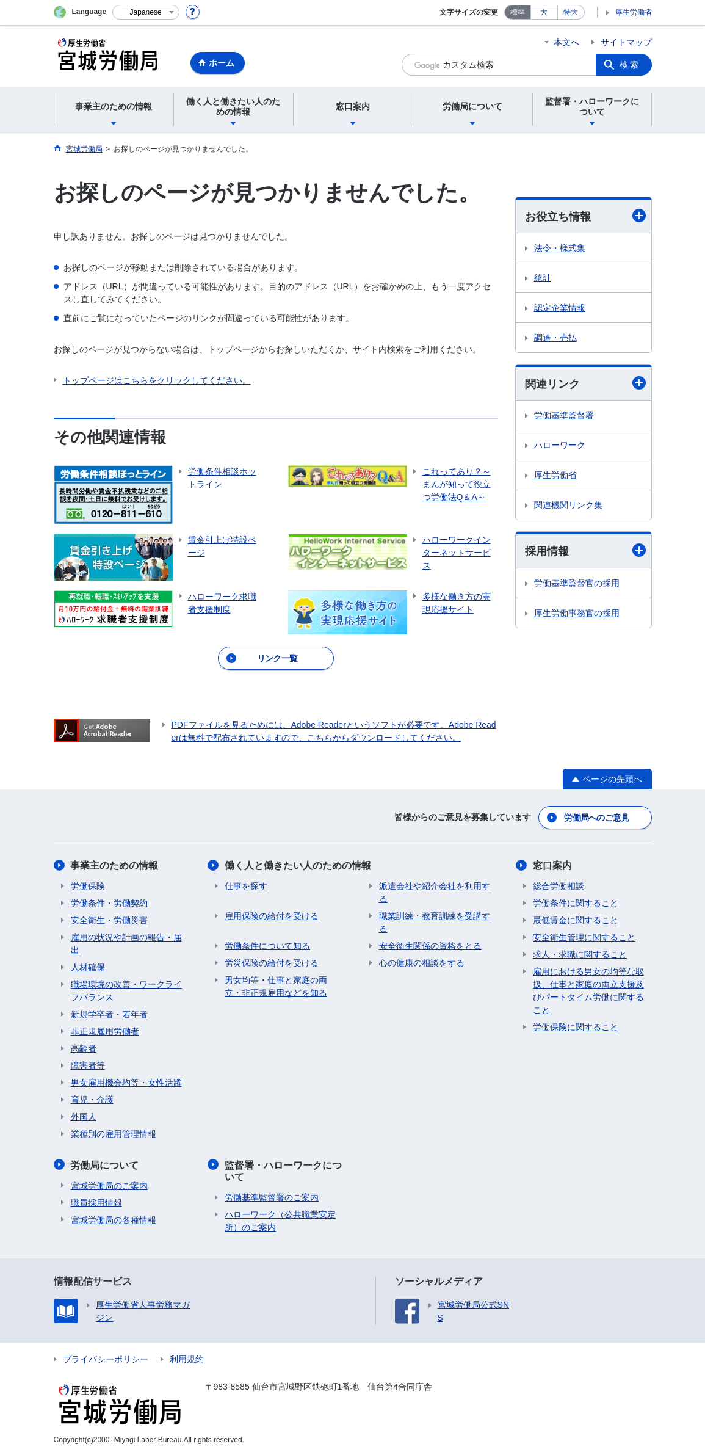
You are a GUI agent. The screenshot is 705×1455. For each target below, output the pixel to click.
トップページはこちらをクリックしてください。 (157, 380)
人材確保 (88, 966)
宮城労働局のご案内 (109, 1184)
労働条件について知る (267, 945)
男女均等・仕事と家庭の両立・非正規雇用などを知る (276, 985)
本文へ (566, 42)
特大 (570, 12)
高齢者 (83, 1048)
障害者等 (88, 1065)
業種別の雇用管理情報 (113, 1133)
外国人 (83, 1116)
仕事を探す (246, 885)
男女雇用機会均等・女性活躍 (126, 1082)
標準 (517, 12)
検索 (630, 65)
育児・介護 (92, 1099)
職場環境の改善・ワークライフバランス (126, 990)
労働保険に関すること (575, 1026)
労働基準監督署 (564, 415)
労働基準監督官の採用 (577, 583)
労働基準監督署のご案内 (272, 1197)
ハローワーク (559, 445)
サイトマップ (626, 42)
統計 (542, 278)
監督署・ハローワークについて (283, 1170)
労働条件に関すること (575, 902)
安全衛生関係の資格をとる (430, 945)
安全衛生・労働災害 (109, 919)
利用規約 (187, 1358)
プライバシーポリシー (105, 1358)
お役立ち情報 (585, 216)
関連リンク (585, 383)
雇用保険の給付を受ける (272, 915)
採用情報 (585, 551)
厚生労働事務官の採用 (577, 613)
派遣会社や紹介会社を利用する (434, 891)
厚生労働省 (633, 12)
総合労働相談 (558, 885)
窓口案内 (552, 865)
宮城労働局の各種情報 (113, 1219)
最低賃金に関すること (575, 919)
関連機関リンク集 (568, 505)
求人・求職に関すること (580, 954)
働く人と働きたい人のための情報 (298, 865)
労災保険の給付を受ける (272, 962)
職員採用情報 (96, 1201)
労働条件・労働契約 (109, 902)
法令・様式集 (559, 248)
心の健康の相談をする (422, 962)
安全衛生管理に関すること (584, 937)
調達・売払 (555, 338)
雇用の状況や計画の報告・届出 (126, 943)
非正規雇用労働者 (105, 1031)
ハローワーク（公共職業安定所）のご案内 (280, 1220)
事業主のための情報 (115, 865)
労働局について (105, 1164)
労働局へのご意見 (596, 817)
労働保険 (88, 885)
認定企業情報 (559, 308)
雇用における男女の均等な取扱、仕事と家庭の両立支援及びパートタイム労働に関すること (588, 990)
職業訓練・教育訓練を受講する (434, 921)
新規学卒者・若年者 (109, 1013)
